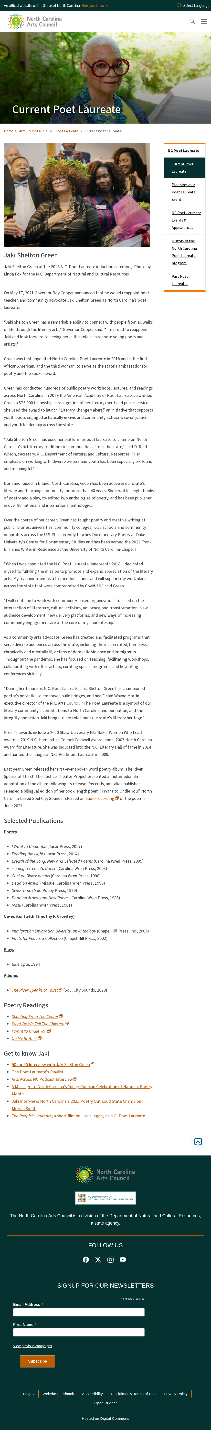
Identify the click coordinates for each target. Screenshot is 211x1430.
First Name (25, 1324)
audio (102, 798)
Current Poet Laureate (183, 167)
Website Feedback (58, 1394)
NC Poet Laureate (64, 131)
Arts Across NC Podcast (44, 1079)
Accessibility (92, 1394)
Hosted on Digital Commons (105, 1418)
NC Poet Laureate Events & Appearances (186, 220)
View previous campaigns (32, 1346)
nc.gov (28, 1394)
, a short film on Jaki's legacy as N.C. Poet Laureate (78, 1116)
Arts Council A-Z (31, 131)
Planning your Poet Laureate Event (184, 192)
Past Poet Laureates (180, 280)
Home (8, 131)
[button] (189, 21)
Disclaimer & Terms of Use (133, 1394)
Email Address (28, 1304)
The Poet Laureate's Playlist (37, 1072)
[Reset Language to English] (179, 5)
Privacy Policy (176, 1394)
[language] (196, 5)
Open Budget (105, 1403)
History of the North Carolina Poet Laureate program (184, 252)
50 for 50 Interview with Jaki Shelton (53, 1065)
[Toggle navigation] (204, 21)
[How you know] (95, 5)
